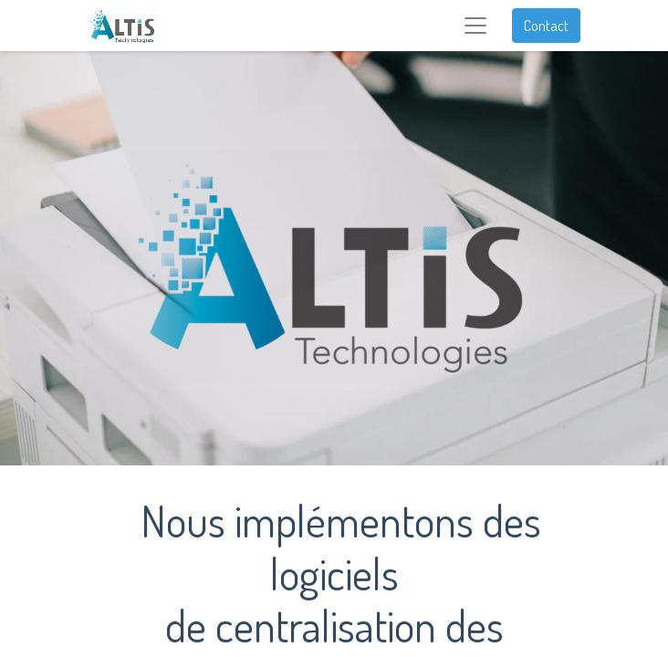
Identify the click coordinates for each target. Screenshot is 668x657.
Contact (546, 25)
